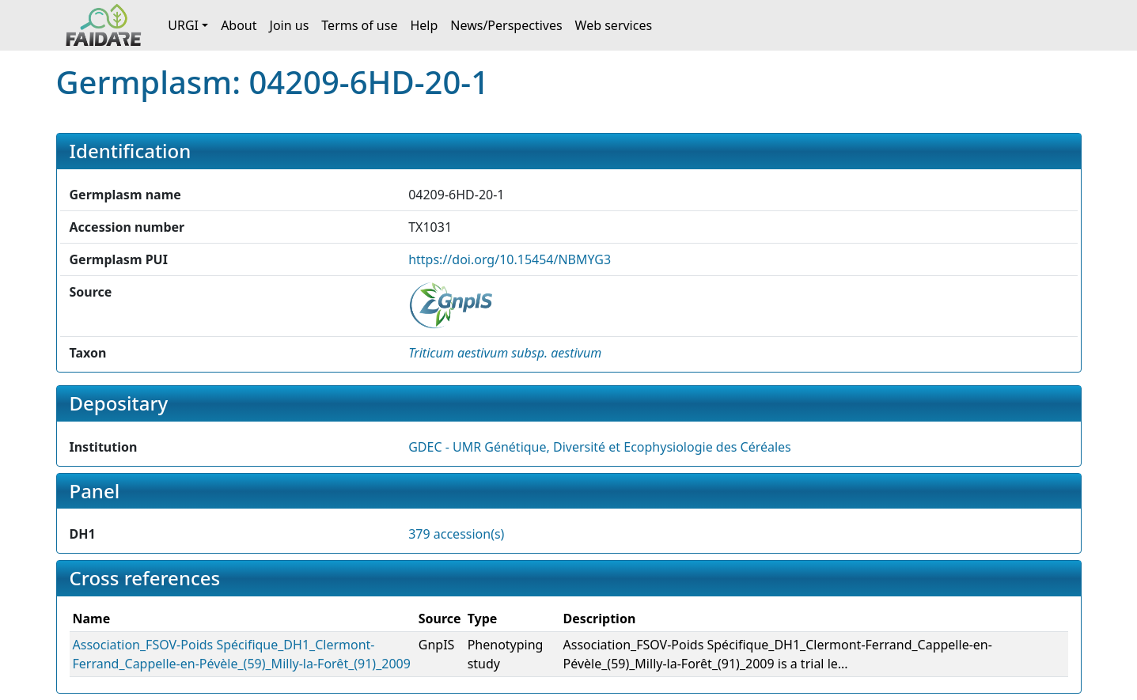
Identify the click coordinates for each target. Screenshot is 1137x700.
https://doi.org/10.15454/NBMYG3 (509, 259)
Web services (614, 25)
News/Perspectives (506, 25)
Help (424, 25)
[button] (504, 352)
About (238, 25)
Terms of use (359, 25)
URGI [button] (183, 25)
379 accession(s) (456, 534)
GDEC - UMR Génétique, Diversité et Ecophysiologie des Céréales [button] (599, 447)
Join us (289, 25)
